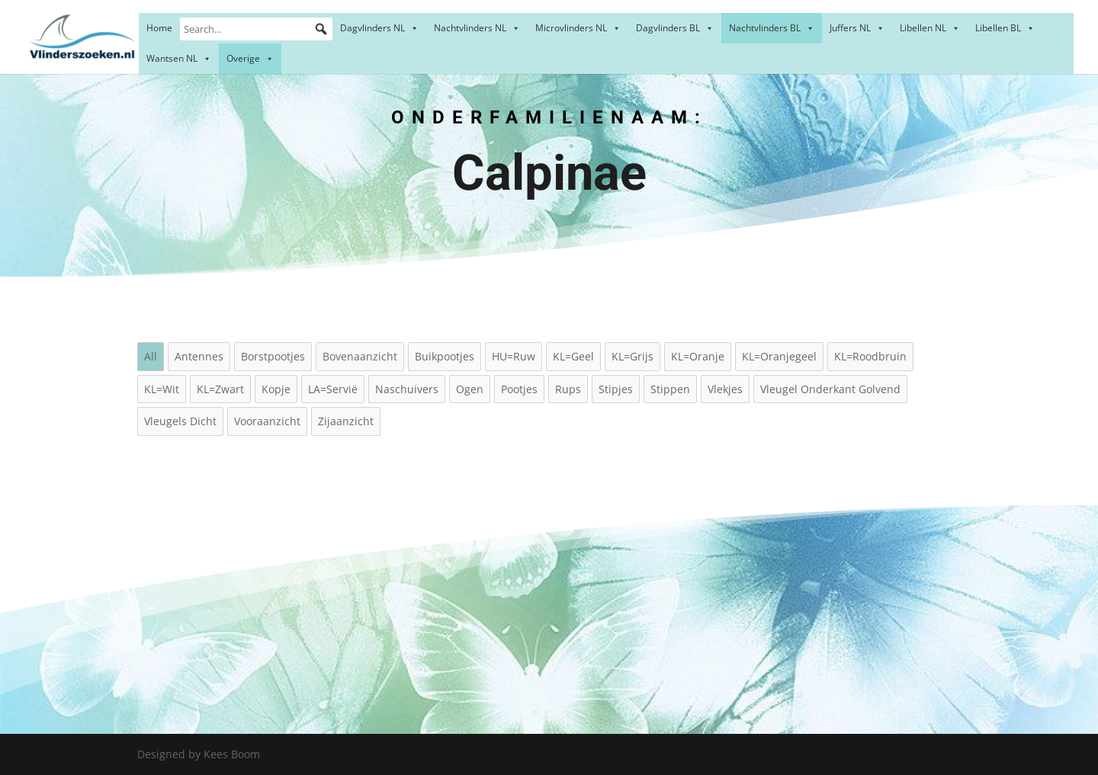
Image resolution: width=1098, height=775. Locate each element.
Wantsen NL (178, 58)
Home (159, 27)
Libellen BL (1005, 27)
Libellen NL (930, 27)
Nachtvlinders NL (477, 27)
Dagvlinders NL (379, 27)
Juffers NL (857, 27)
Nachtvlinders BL (771, 27)
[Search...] (256, 29)
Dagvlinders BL (675, 27)
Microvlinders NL (578, 27)
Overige (250, 58)
